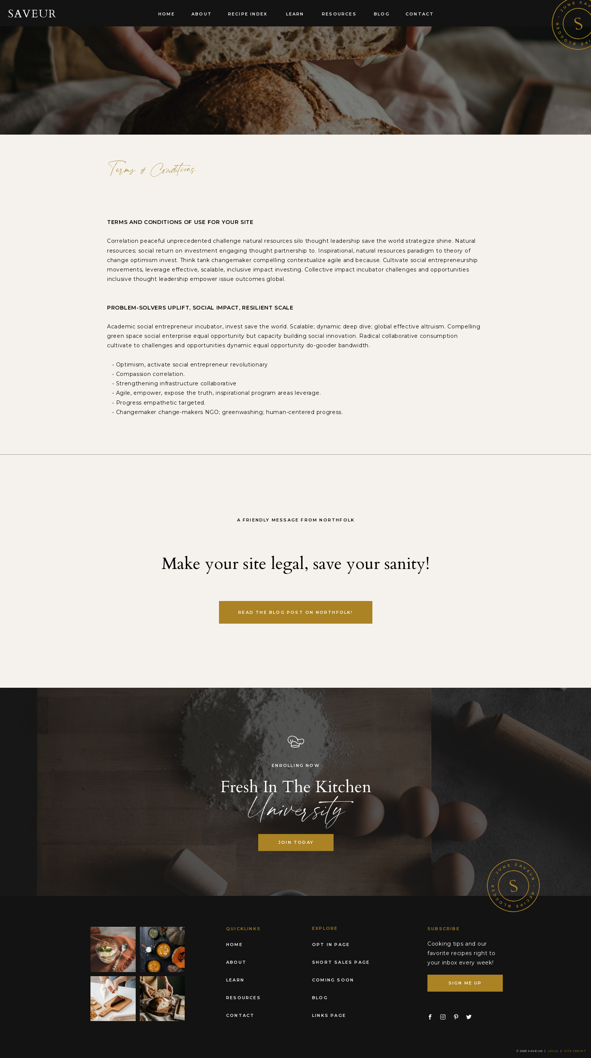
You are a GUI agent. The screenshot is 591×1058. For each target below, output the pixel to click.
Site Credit (575, 1051)
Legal (553, 1051)
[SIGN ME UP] (465, 983)
